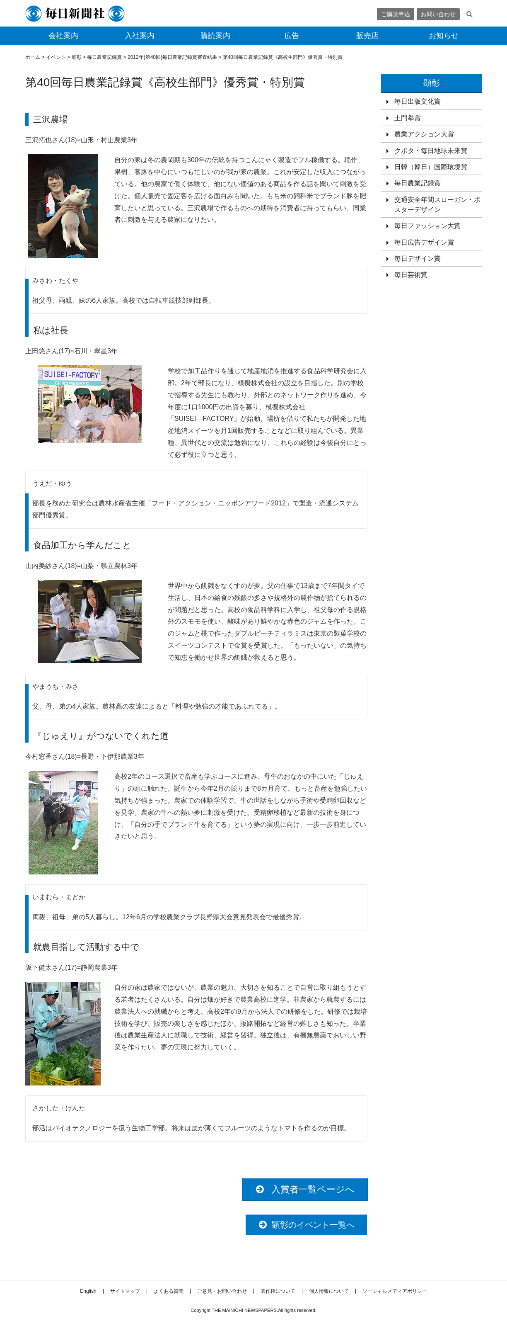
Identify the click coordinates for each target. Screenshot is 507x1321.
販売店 (367, 36)
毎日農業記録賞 (417, 183)
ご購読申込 (395, 14)
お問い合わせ (438, 14)
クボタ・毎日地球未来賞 (430, 150)
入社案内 (140, 36)
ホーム (32, 57)
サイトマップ (125, 1291)
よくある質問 (168, 1291)
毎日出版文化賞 (417, 101)
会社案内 (63, 36)
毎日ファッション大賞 (427, 225)
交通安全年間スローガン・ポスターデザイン (437, 204)
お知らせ (444, 36)
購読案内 (215, 36)
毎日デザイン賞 (417, 258)
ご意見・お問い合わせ (222, 1291)
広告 (291, 36)
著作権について (278, 1291)
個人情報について (329, 1291)
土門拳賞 (407, 117)
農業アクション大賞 (424, 134)
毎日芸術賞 (410, 274)
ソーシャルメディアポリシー (394, 1291)
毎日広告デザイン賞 (424, 242)
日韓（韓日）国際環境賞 (430, 166)
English (88, 1291)
